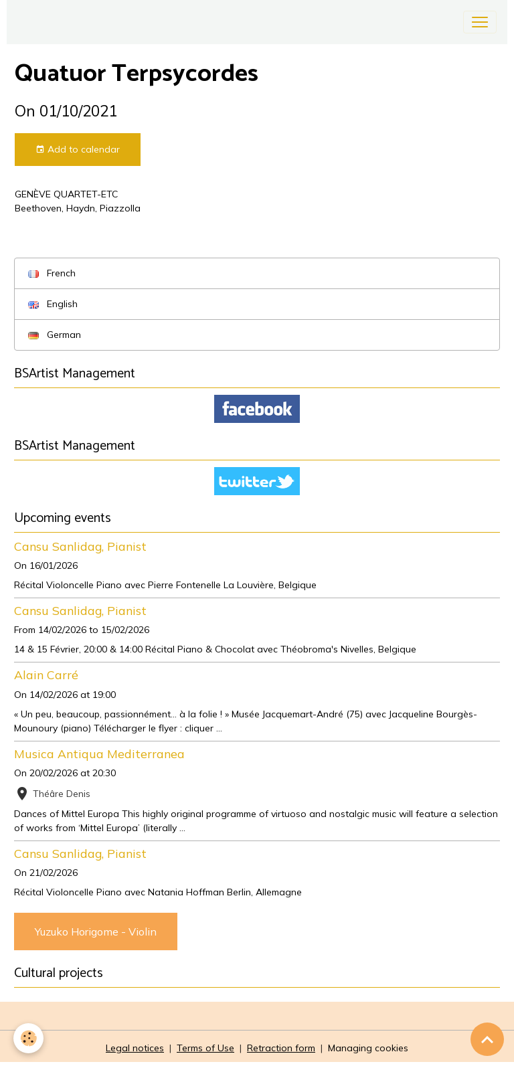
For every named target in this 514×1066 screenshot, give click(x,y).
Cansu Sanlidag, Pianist (80, 546)
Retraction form (281, 1048)
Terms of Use (205, 1048)
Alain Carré (46, 674)
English (53, 304)
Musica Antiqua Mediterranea (99, 753)
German (54, 335)
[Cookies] (28, 1038)
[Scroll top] (487, 1039)
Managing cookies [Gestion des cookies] (368, 1048)
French (52, 273)
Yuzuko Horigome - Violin (96, 931)
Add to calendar (77, 149)
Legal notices (135, 1048)
